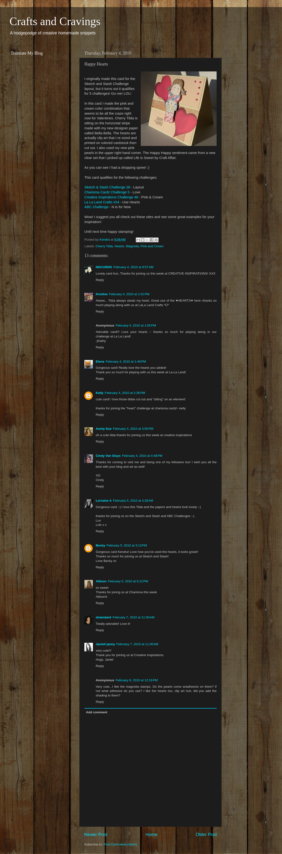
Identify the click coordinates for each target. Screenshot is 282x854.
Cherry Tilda (104, 246)
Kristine (102, 294)
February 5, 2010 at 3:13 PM (127, 545)
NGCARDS (104, 267)
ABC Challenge (96, 207)
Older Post (206, 834)
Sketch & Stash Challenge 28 (107, 187)
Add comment (96, 712)
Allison (101, 581)
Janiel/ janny (105, 644)
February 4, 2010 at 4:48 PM (142, 455)
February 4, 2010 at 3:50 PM (133, 428)
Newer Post (95, 834)
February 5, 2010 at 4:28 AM (133, 500)
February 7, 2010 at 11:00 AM (134, 617)
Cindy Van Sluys (108, 455)
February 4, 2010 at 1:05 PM (136, 325)
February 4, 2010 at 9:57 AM (133, 267)
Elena (100, 361)
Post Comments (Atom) (120, 844)
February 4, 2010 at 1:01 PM (129, 294)
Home (151, 834)
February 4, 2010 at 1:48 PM (126, 361)
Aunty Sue (104, 428)
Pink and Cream (152, 246)
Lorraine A (104, 500)
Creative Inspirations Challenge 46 (111, 197)
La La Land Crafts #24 (101, 202)
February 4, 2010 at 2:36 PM (125, 393)
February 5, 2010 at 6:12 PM (128, 581)
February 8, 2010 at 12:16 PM (137, 680)
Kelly (99, 393)
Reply (100, 280)
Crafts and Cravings (54, 21)
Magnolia (132, 246)
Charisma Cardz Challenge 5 (107, 192)
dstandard (103, 617)
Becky (100, 545)
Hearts (119, 246)
